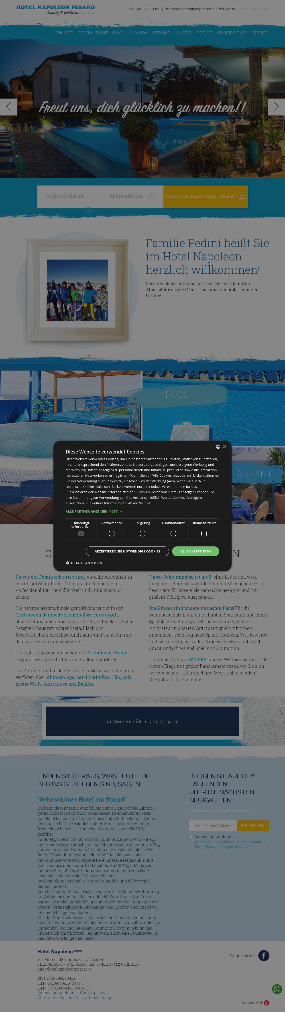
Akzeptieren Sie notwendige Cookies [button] (127, 551)
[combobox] (218, 446)
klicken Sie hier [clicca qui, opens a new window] (139, 503)
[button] (142, 511)
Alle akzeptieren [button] (196, 551)
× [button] (224, 446)
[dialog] (142, 506)
